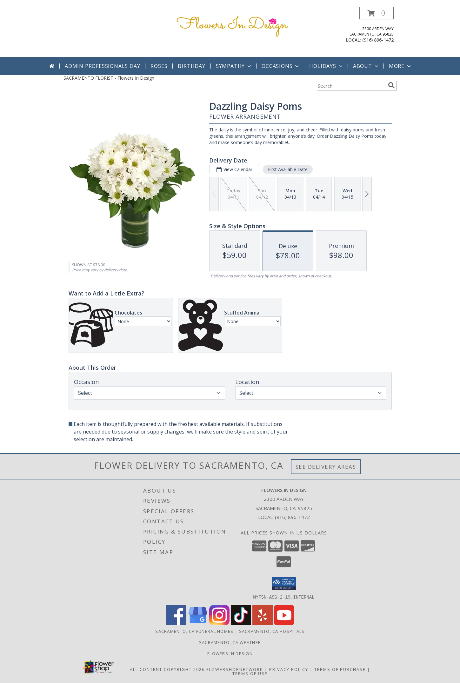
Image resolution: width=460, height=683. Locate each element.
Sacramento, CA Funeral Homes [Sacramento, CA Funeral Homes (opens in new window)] (194, 631)
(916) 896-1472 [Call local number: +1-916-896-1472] (378, 40)
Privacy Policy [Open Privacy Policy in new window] (288, 669)
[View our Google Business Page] (198, 623)
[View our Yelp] (262, 623)
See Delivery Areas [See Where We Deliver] (326, 466)
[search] (391, 85)
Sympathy (234, 66)
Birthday (191, 66)
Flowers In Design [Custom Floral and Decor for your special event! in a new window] (230, 653)
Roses (158, 66)
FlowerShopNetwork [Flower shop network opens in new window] (234, 669)
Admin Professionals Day (102, 66)
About (366, 66)
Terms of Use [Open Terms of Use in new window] (250, 673)
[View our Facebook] (176, 623)
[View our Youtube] (284, 623)
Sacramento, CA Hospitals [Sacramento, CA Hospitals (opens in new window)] (272, 631)
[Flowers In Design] (232, 25)
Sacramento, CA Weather (230, 642)
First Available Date (287, 169)
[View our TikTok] (241, 623)
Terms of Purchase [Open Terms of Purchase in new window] (340, 669)
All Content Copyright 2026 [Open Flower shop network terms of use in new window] (167, 669)
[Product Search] (351, 85)
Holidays (326, 66)
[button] (376, 13)
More (400, 66)
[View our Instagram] (219, 623)
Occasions (281, 66)
